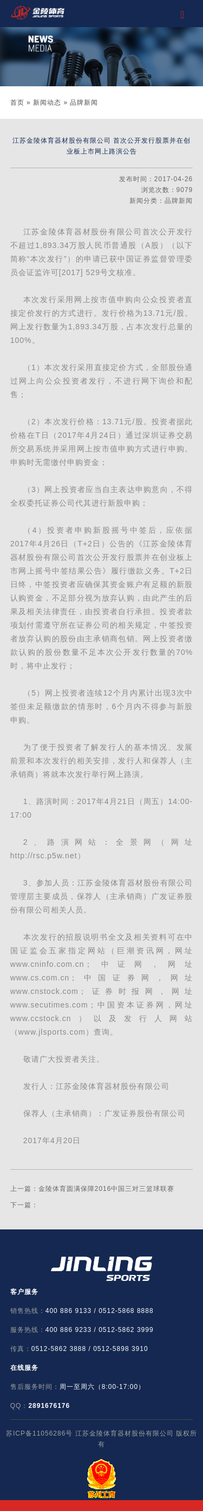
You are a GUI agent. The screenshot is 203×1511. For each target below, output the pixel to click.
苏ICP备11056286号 (39, 1433)
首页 (17, 102)
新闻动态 (47, 102)
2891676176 (49, 1406)
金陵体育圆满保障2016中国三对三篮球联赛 (106, 1189)
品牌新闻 (84, 102)
